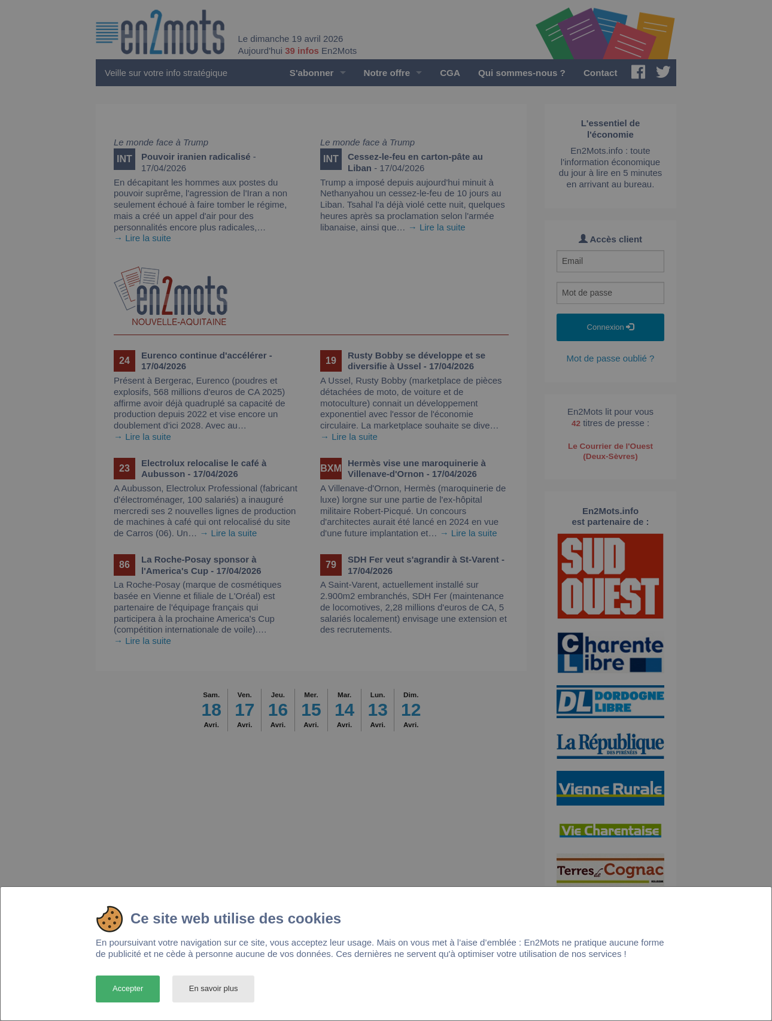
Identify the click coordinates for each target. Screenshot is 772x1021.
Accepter (128, 988)
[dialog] (386, 953)
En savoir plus (213, 988)
